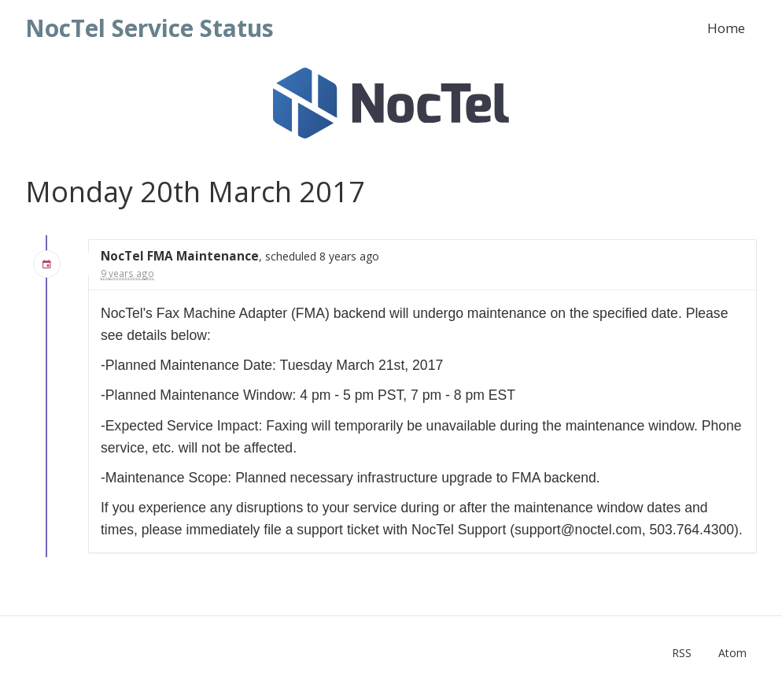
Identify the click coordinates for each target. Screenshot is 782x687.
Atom (732, 652)
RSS (682, 652)
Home (726, 28)
